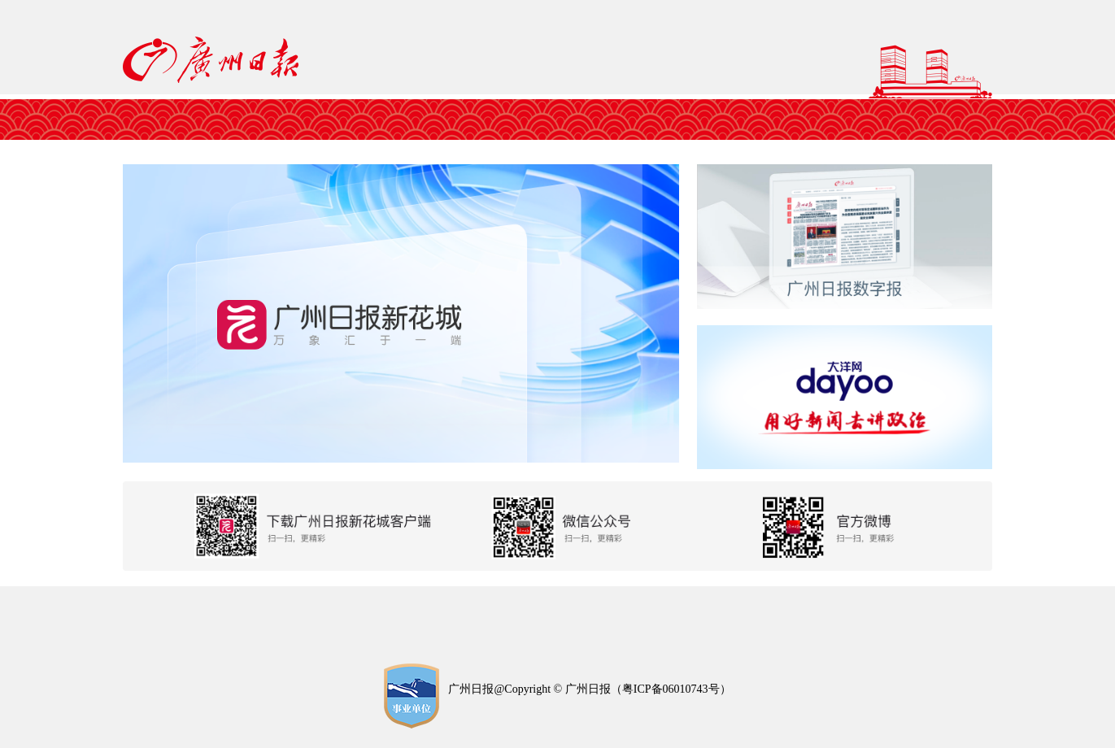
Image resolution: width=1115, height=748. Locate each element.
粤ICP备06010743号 (671, 689)
